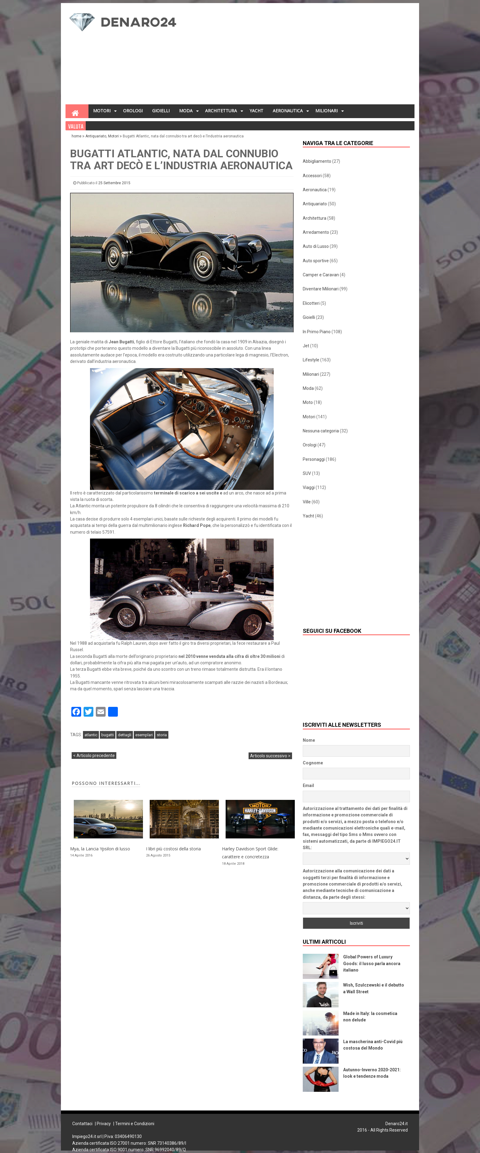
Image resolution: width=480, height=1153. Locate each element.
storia (162, 735)
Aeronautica (315, 189)
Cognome (313, 762)
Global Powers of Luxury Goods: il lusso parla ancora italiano (371, 963)
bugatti (107, 735)
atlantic (90, 735)
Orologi (310, 444)
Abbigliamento (317, 161)
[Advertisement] (300, 55)
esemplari (144, 735)
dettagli (124, 735)
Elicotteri (311, 303)
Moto (308, 402)
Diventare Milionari (321, 288)
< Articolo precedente (94, 755)
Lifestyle (311, 359)
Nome (309, 740)
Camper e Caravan (321, 274)
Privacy (104, 1123)
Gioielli (309, 317)
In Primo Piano (317, 331)
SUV (307, 473)
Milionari (311, 374)
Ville (307, 501)
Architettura (314, 218)
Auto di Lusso (316, 246)
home (77, 136)
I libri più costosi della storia (173, 849)
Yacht (308, 515)
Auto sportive (316, 260)
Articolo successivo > (270, 755)
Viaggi (309, 487)
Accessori (312, 175)
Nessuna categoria (321, 430)
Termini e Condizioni (134, 1123)
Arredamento (316, 232)
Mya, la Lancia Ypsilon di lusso (100, 849)
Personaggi (314, 459)
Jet (306, 345)
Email (308, 785)
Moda (308, 388)
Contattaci (82, 1123)
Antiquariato (95, 136)
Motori (113, 136)
